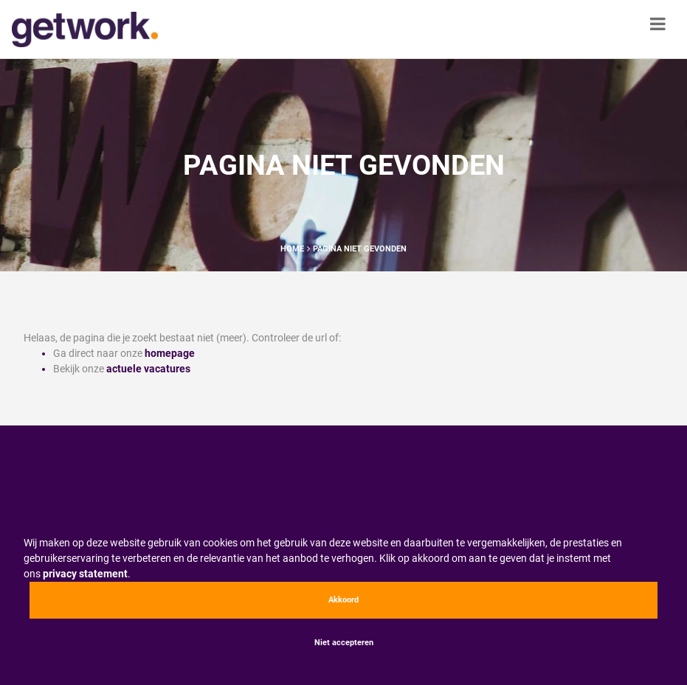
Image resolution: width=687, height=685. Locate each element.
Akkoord (343, 600)
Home (292, 249)
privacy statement (85, 574)
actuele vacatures (148, 369)
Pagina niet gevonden (360, 249)
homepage (170, 353)
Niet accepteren (343, 642)
